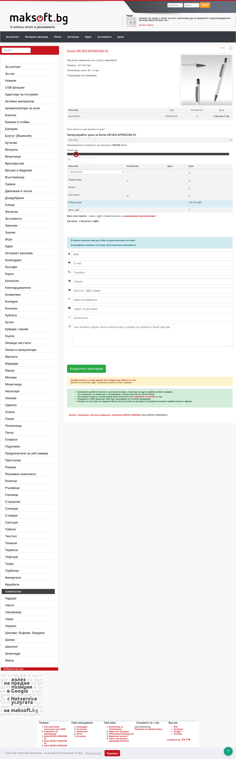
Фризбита (12, 584)
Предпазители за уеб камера (26, 453)
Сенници (11, 495)
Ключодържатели (18, 287)
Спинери (11, 508)
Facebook (178, 729)
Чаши (129, 15)
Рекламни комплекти (20, 474)
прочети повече (146, 25)
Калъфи (11, 267)
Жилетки (11, 211)
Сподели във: (174, 740)
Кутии (9, 322)
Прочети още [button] (93, 753)
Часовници (13, 612)
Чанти (9, 605)
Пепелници (13, 425)
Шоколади (12, 653)
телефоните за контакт (144, 396)
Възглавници (14, 177)
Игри (8, 239)
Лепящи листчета (18, 343)
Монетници (13, 384)
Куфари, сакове (16, 329)
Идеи (88, 36)
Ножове (11, 398)
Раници (10, 467)
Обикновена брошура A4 (121, 734)
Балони (10, 115)
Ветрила (11, 149)
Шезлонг (11, 646)
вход (205, 5)
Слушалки (12, 501)
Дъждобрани (14, 198)
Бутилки (11, 142)
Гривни (10, 184)
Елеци (9, 205)
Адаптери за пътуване (21, 94)
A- (224, 48)
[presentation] (92, 355)
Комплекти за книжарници (51, 732)
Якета (9, 660)
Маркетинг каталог (118, 736)
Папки (9, 419)
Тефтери (11, 557)
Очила (10, 412)
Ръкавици (12, 488)
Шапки (10, 639)
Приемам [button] (112, 753)
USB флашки (14, 87)
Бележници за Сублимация (116, 728)
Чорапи (10, 626)
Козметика (13, 294)
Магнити (11, 356)
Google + (178, 731)
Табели (10, 529)
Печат (57, 36)
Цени (120, 36)
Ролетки (11, 481)
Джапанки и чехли (18, 191)
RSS (176, 727)
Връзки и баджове (18, 170)
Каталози (73, 36)
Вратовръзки (14, 163)
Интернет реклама (36, 36)
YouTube (178, 734)
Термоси (11, 550)
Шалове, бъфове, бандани (25, 633)
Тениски (11, 543)
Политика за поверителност (149, 729)
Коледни (11, 301)
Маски (9, 370)
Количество (72, 150)
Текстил (11, 536)
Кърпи (9, 336)
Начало (72, 415)
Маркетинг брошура (119, 731)
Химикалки (13, 591)
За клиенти (104, 36)
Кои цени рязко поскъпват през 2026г (55, 728)
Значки (10, 232)
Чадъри (10, 598)
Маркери (11, 363)
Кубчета (11, 315)
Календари (13, 260)
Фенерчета (13, 577)
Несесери (12, 391)
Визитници (13, 156)
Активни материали (19, 101)
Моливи (11, 377)
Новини (10, 80)
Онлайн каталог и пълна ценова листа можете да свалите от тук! (103, 380)
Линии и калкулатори (20, 350)
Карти (9, 274)
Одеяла (11, 405)
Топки (9, 564)
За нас (10, 73)
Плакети (11, 439)
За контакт (12, 36)
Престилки (13, 460)
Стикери (11, 515)
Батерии (11, 129)
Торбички (12, 570)
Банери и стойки (17, 122)
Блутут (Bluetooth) (18, 136)
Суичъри (11, 522)
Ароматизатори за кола (22, 108)
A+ (221, 48)
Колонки (11, 308)
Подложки (12, 446)
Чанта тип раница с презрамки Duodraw (119, 739)
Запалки (11, 225)
